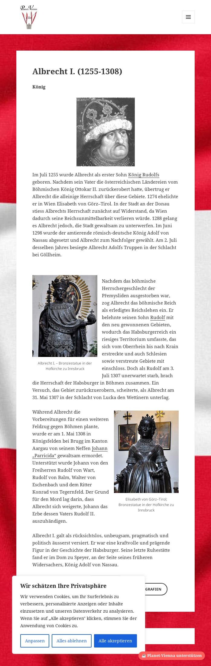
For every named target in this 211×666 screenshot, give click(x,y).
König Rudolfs (143, 174)
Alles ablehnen (72, 641)
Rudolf (157, 317)
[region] (78, 615)
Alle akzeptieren (115, 641)
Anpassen (35, 641)
